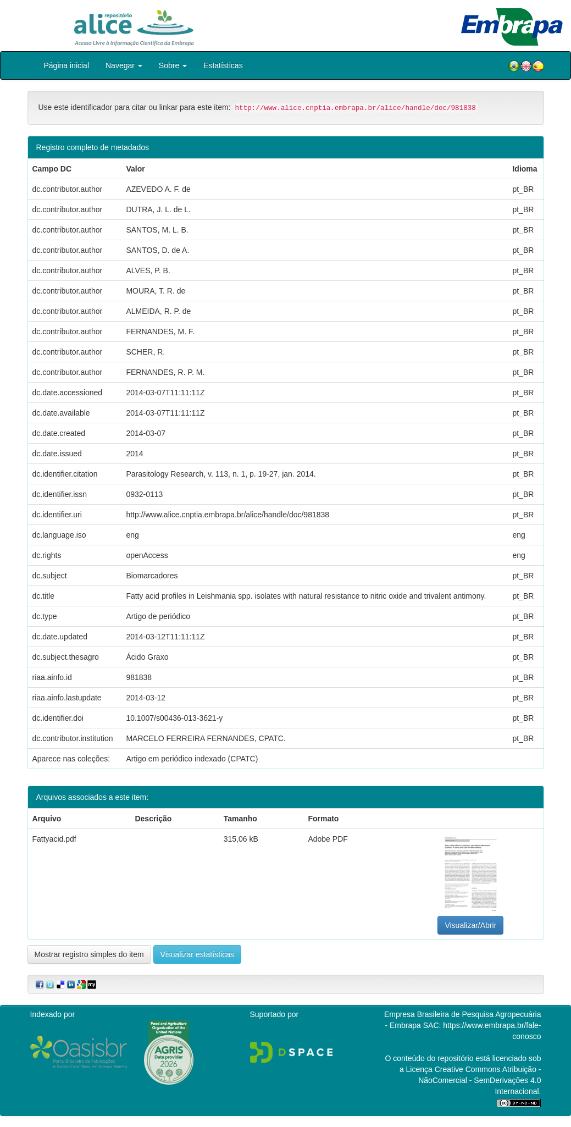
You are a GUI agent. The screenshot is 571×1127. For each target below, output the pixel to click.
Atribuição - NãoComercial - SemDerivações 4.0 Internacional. (479, 1080)
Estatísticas (223, 65)
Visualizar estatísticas (197, 954)
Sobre (173, 65)
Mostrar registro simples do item (89, 954)
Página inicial (67, 65)
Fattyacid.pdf (54, 839)
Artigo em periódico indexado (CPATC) (192, 758)
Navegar (124, 65)
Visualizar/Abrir (470, 925)
